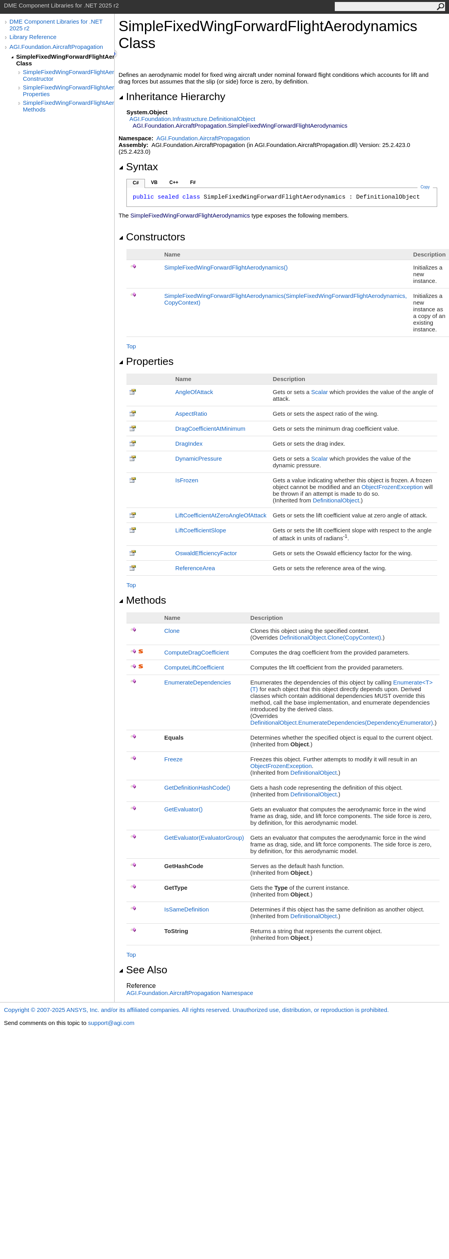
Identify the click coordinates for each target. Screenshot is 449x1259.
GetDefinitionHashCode (197, 787)
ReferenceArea (195, 568)
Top (131, 346)
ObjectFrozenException (392, 487)
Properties (146, 361)
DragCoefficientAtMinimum (210, 428)
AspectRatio (191, 413)
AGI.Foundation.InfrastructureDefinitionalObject (192, 118)
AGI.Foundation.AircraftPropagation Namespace (189, 992)
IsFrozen (186, 480)
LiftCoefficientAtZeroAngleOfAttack (221, 515)
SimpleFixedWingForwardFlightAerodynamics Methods (68, 106)
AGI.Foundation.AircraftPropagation (56, 46)
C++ (173, 182)
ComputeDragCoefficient (196, 652)
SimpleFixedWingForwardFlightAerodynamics (226, 267)
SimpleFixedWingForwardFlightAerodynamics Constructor (68, 75)
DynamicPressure (198, 458)
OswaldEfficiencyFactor (206, 553)
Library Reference (32, 36)
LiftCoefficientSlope (200, 530)
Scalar (319, 392)
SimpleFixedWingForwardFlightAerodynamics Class (65, 60)
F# (193, 182)
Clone (172, 630)
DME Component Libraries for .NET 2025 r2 (55, 25)
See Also (143, 970)
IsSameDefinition (186, 909)
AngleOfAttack (194, 392)
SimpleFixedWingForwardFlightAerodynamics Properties (68, 90)
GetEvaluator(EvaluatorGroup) (204, 837)
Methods (142, 600)
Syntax (138, 167)
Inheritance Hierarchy (172, 96)
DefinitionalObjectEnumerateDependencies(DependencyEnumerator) (341, 722)
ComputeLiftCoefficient (194, 667)
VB (154, 182)
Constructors (152, 237)
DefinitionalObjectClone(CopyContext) (330, 637)
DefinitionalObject (336, 500)
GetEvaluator (183, 809)
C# (136, 183)
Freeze (173, 759)
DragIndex (188, 443)
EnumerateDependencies (197, 682)
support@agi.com (111, 1022)
